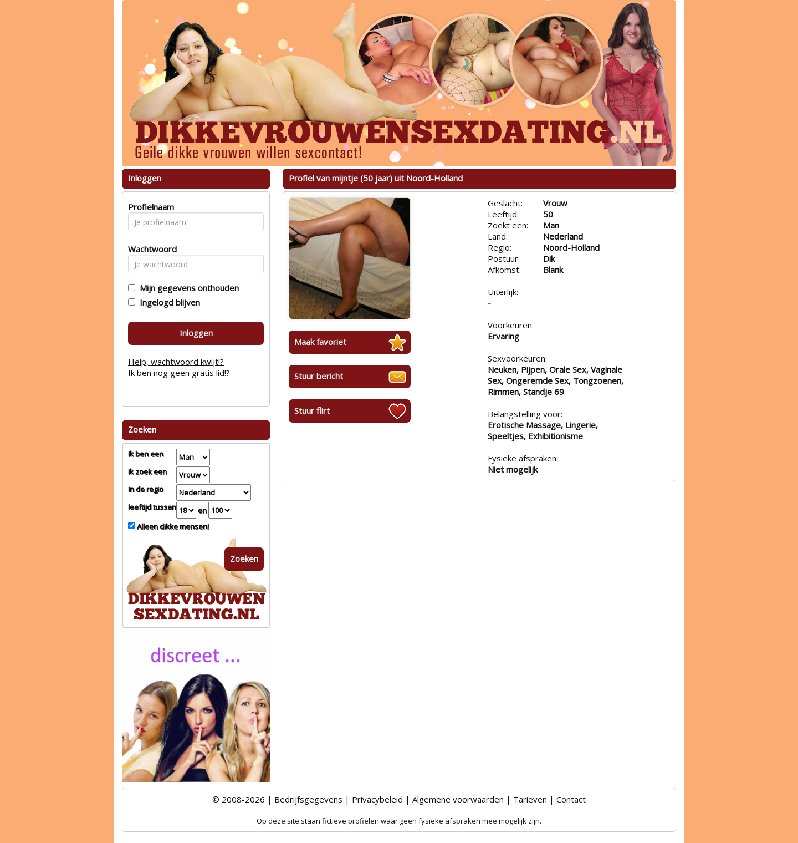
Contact (571, 799)
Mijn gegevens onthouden (187, 287)
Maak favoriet (320, 341)
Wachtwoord (149, 249)
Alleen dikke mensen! (172, 526)
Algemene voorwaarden (458, 799)
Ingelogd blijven (167, 302)
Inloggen (196, 332)
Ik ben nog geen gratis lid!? (179, 372)
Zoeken (244, 558)
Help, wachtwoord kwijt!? (176, 361)
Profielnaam (149, 206)
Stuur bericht (318, 376)
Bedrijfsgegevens (308, 799)
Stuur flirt (312, 410)
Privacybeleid (377, 799)
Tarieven (530, 799)
